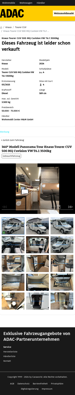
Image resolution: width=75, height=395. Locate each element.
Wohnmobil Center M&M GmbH (17, 119)
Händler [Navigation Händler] (41, 2)
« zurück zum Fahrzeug (12, 140)
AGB (12, 383)
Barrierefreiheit (40, 383)
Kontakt (7, 361)
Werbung (4, 131)
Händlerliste (9, 356)
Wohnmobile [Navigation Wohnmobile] (8, 2)
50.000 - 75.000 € (11, 110)
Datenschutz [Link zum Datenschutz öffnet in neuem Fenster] (23, 383)
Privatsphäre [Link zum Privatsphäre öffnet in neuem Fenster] (57, 383)
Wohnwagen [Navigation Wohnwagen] (26, 2)
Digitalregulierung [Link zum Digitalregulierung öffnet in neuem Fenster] (29, 388)
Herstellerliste (10, 351)
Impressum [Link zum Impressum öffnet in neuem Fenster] (47, 388)
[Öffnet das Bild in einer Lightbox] (13, 226)
